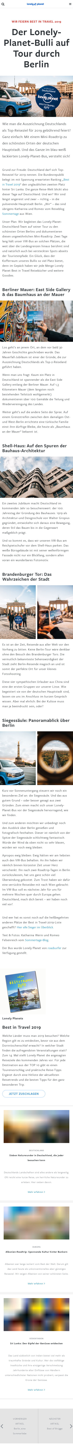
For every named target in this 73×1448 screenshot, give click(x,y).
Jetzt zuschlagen (24, 1094)
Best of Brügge (55, 1428)
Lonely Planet (35, 4)
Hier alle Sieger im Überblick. (35, 927)
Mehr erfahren (35, 1192)
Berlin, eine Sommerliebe (20, 1431)
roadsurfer (54, 948)
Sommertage (11, 214)
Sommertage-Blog (36, 940)
